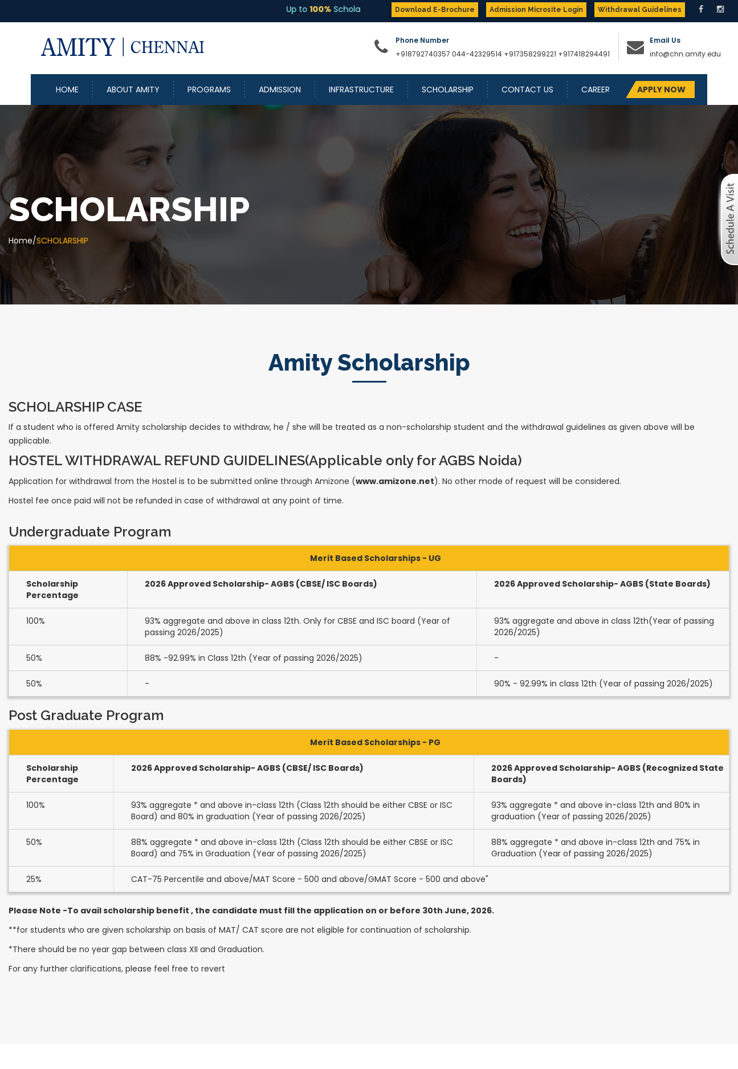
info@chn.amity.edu (685, 54)
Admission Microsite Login (536, 10)
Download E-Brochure (435, 10)
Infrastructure (361, 89)
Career (595, 89)
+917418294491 (584, 54)
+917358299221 (530, 54)
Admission (280, 89)
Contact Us (527, 89)
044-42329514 (477, 54)
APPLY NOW (661, 89)
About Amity (133, 89)
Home (67, 89)
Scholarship (448, 89)
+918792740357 (422, 54)
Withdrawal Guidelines (640, 10)
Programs (209, 89)
